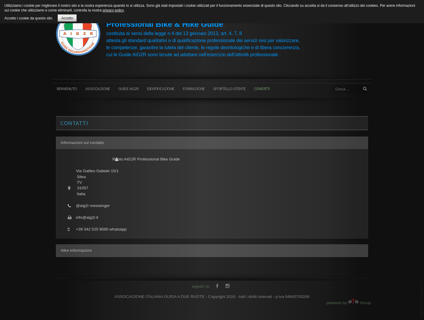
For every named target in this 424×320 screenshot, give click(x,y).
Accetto (67, 18)
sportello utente (229, 88)
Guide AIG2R (128, 88)
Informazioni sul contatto (82, 142)
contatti (262, 88)
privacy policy (113, 10)
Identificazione (161, 88)
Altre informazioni (76, 250)
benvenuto (67, 88)
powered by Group (348, 302)
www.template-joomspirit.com (421, 298)
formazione (194, 88)
